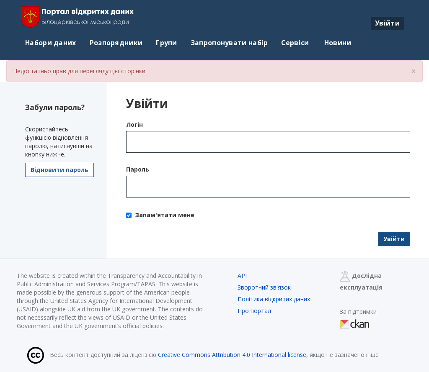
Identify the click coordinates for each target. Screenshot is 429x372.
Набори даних (50, 42)
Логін (134, 124)
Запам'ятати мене (160, 215)
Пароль (137, 169)
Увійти (387, 23)
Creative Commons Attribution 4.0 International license (232, 355)
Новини (337, 42)
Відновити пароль (59, 170)
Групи (166, 42)
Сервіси (295, 42)
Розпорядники (116, 42)
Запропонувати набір (229, 42)
